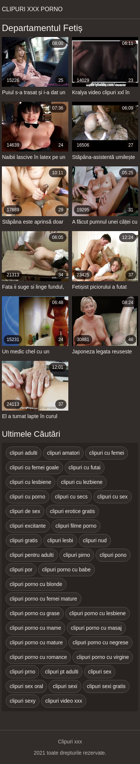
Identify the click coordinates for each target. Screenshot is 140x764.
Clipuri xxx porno (32, 9)
